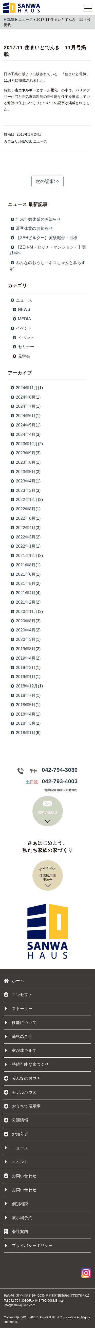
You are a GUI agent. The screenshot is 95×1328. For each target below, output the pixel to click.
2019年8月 (22, 649)
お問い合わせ (20, 1190)
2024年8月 (22, 397)
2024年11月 (24, 388)
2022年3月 (22, 537)
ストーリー (18, 1009)
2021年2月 (22, 602)
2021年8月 (22, 565)
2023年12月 (24, 444)
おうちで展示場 (22, 1106)
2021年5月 (22, 583)
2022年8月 (22, 509)
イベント (16, 1162)
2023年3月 (22, 490)
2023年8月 (22, 462)
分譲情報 (16, 1120)
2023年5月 (22, 472)
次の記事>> (48, 181)
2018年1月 (22, 733)
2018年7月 (22, 695)
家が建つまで (20, 1050)
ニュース (25, 19)
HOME (9, 19)
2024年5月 (22, 425)
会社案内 (16, 1232)
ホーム (14, 981)
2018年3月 (22, 723)
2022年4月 (22, 528)
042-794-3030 (60, 770)
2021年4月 (22, 593)
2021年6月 (22, 574)
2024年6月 (22, 416)
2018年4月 (22, 714)
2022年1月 (22, 546)
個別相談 (16, 1204)
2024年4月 (22, 434)
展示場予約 (18, 1218)
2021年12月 (24, 555)
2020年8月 (22, 621)
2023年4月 (22, 481)
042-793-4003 (60, 781)
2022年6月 (22, 518)
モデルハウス (20, 1092)
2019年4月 (22, 658)
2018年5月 (22, 705)
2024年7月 (22, 406)
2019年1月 (22, 677)
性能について (20, 1023)
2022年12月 (24, 499)
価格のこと (18, 1036)
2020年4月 (22, 630)
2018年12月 (24, 686)
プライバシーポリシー (29, 1245)
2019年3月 (22, 667)
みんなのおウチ (22, 1078)
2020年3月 (22, 639)
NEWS (25, 141)
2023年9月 (22, 453)
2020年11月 (24, 611)
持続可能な (27, 1064)
